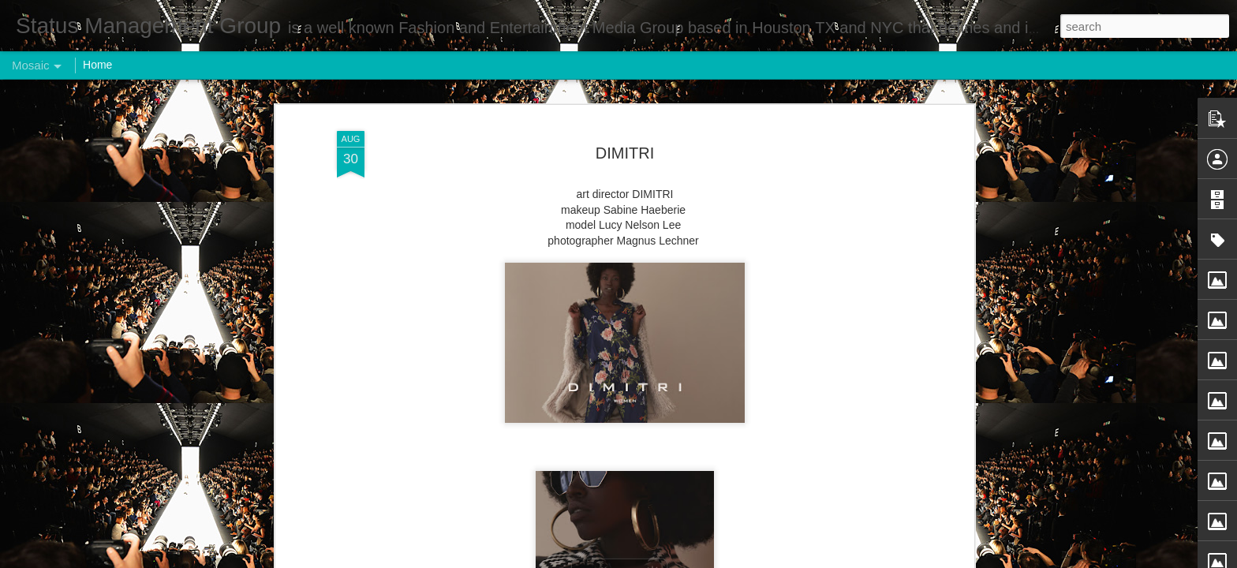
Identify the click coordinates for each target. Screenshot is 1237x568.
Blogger (667, 559)
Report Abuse (714, 559)
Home (97, 64)
